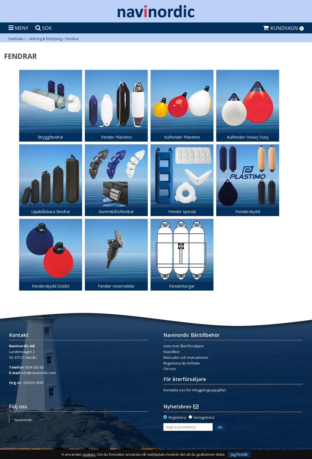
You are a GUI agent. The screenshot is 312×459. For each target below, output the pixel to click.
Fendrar (72, 38)
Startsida (15, 38)
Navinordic (23, 419)
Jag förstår (239, 454)
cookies (88, 454)
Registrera (177, 417)
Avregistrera (204, 417)
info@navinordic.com (38, 372)
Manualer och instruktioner (186, 357)
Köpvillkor (171, 351)
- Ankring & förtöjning (44, 38)
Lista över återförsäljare (183, 345)
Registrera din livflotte (181, 363)
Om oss (169, 368)
